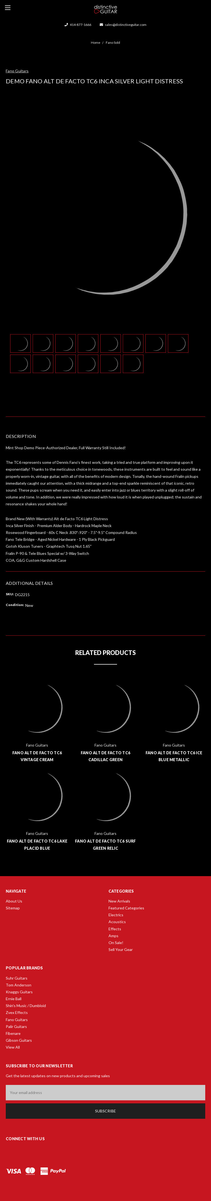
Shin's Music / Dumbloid (26, 1005)
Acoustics (117, 921)
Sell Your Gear (121, 949)
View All (13, 1047)
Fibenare (13, 1033)
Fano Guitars (17, 1019)
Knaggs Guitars (19, 991)
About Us (14, 901)
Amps (113, 935)
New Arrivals (119, 901)
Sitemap (13, 908)
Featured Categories (126, 908)
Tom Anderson (18, 985)
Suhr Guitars (16, 978)
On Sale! (116, 942)
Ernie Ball (13, 998)
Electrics (116, 914)
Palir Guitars (16, 1026)
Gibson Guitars (19, 1040)
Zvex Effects (17, 1012)
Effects (115, 928)
